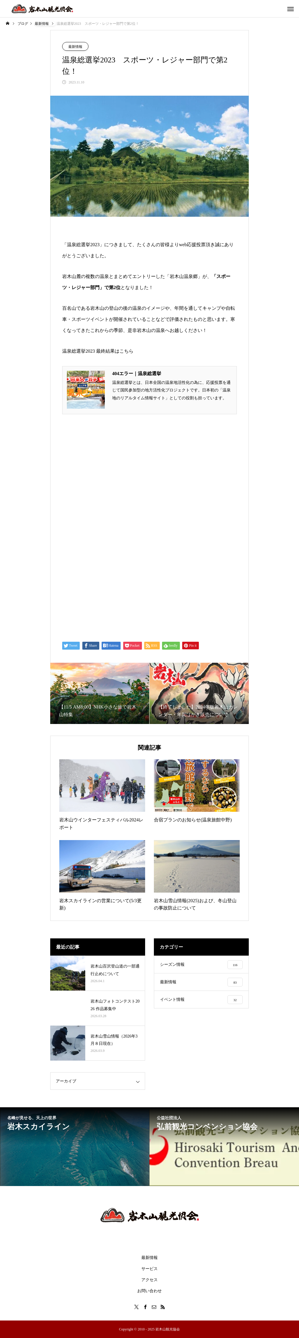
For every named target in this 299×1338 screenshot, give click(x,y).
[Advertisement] (149, 588)
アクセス (149, 1280)
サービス (149, 1269)
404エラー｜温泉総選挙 (136, 373)
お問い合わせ (149, 1291)
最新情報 (75, 47)
